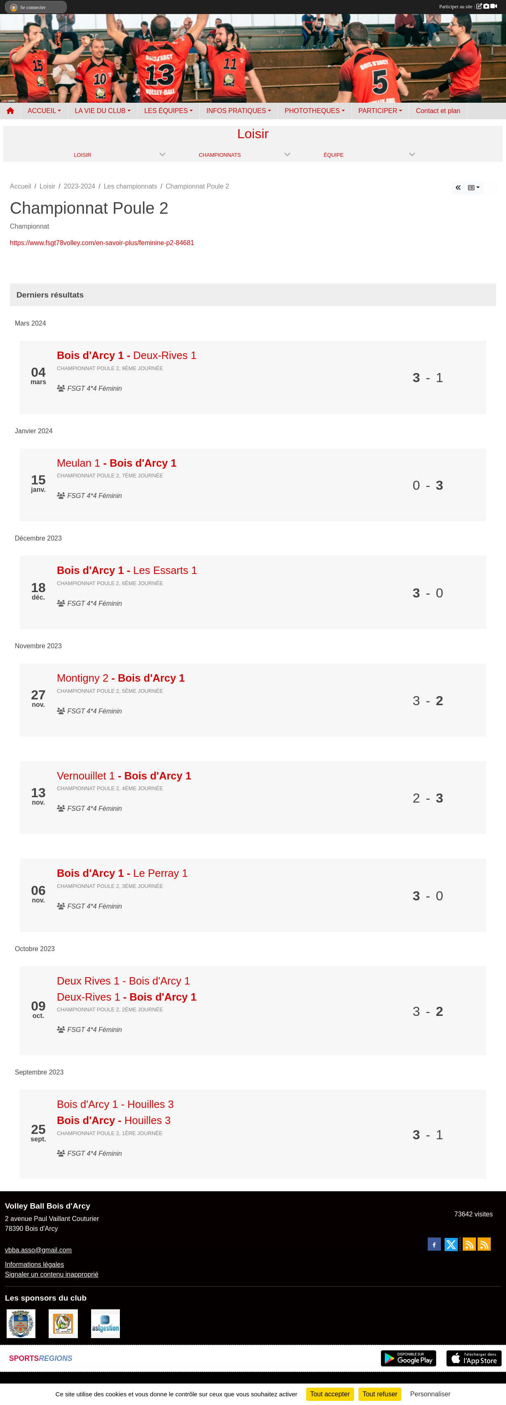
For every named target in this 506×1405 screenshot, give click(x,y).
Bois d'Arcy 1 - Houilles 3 (115, 1104)
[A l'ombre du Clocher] (63, 1323)
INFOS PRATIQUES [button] (236, 110)
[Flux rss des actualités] (469, 1244)
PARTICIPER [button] (378, 110)
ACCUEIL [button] (42, 110)
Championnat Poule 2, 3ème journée (110, 886)
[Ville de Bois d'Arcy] (21, 1323)
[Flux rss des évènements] (484, 1244)
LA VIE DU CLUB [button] (100, 110)
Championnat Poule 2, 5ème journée (110, 691)
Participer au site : (468, 6)
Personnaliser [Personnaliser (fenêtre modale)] (430, 1394)
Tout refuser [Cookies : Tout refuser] (380, 1394)
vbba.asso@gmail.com (38, 1250)
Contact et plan (438, 110)
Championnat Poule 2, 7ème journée (110, 475)
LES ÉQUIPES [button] (166, 110)
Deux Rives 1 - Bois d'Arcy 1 (123, 981)
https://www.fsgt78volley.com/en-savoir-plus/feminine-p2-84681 (102, 242)
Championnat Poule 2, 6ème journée (110, 583)
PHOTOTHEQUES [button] (312, 110)
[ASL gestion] (105, 1323)
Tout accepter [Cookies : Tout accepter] (330, 1394)
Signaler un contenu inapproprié (51, 1274)
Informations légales (34, 1264)
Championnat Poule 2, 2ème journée (110, 1009)
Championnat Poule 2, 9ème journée (110, 368)
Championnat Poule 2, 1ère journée (109, 1133)
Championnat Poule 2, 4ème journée (110, 788)
